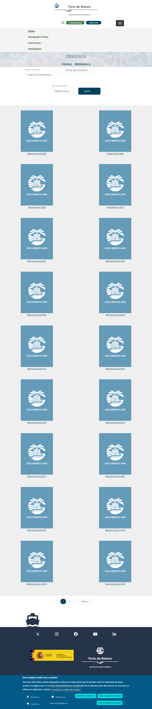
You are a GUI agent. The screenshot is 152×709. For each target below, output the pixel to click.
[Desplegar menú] (120, 23)
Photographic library (38, 36)
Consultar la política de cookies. (66, 689)
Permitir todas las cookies (109, 703)
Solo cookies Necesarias (110, 696)
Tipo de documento (32, 69)
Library (31, 31)
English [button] (93, 22)
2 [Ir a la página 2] (69, 601)
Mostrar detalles (58, 703)
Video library (34, 42)
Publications (34, 48)
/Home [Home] (66, 64)
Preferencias (60, 697)
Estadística (35, 704)
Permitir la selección (86, 696)
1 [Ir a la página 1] (63, 601)
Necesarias (35, 697)
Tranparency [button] (75, 22)
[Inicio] (76, 9)
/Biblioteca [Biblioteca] (82, 64)
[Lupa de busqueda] (63, 22)
